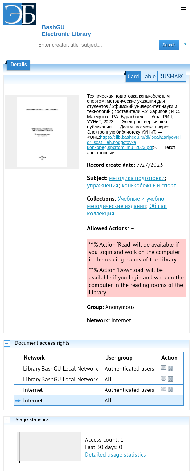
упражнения (102, 185)
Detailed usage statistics (115, 454)
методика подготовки (137, 178)
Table (149, 76)
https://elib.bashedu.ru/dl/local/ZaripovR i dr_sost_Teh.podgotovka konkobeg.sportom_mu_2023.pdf (134, 142)
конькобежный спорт (149, 185)
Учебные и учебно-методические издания (126, 202)
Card (133, 76)
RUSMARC (171, 76)
